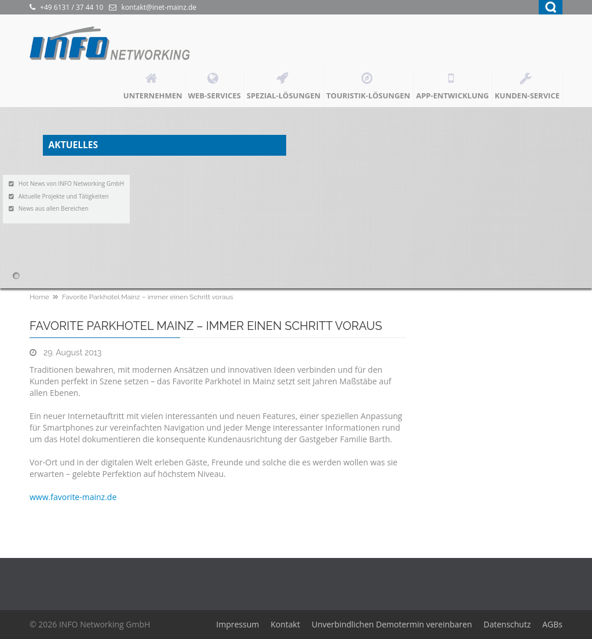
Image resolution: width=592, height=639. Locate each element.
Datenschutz (507, 624)
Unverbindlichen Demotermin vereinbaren (392, 624)
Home (39, 297)
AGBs (552, 624)
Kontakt (285, 624)
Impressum (237, 624)
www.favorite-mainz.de (73, 496)
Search (550, 7)
